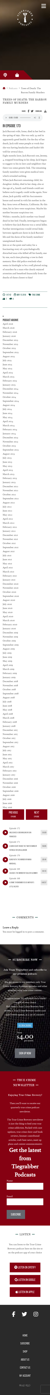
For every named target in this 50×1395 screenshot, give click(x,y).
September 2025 (11, 352)
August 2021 (9, 551)
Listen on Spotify (25, 1267)
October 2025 (9, 348)
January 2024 (9, 433)
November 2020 (10, 588)
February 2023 (10, 478)
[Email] (25, 1201)
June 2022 (7, 511)
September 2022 (11, 498)
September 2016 (11, 791)
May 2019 (7, 661)
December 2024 (10, 389)
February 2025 (10, 381)
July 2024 (7, 409)
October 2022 (9, 494)
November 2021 (10, 539)
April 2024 (8, 421)
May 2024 (7, 417)
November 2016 (10, 783)
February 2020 (10, 624)
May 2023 (7, 466)
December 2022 (10, 486)
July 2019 (7, 653)
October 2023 (9, 446)
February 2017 (10, 771)
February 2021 (10, 576)
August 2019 (9, 649)
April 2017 (8, 762)
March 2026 (9, 328)
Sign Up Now (25, 1053)
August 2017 (8, 746)
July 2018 (7, 701)
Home (25, 1335)
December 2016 (10, 779)
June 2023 (7, 462)
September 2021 (10, 547)
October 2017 (9, 738)
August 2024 (9, 405)
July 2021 (7, 555)
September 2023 (11, 450)
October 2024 (9, 397)
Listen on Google (25, 1279)
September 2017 (10, 742)
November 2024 (10, 393)
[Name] (25, 1186)
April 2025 (8, 372)
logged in (20, 932)
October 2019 (9, 641)
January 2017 (9, 775)
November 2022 (10, 490)
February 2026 (10, 332)
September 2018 (11, 693)
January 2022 (9, 531)
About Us (25, 1359)
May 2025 (7, 368)
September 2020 (11, 596)
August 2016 (9, 795)
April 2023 (8, 470)
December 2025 (10, 340)
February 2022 (10, 527)
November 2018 (10, 685)
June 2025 (7, 364)
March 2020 (9, 620)
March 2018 (8, 718)
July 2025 (7, 360)
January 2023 (9, 482)
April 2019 (8, 665)
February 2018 (10, 722)
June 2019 (7, 657)
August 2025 (9, 356)
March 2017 (8, 767)
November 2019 (10, 637)
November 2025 (10, 344)
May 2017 (7, 758)
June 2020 (7, 608)
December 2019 (10, 632)
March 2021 (8, 571)
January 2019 (9, 677)
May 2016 (7, 807)
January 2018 (9, 726)
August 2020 (9, 600)
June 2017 (7, 754)
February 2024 (10, 429)
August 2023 (9, 454)
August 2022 (9, 502)
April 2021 (8, 567)
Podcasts (13, 88)
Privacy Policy (25, 1385)
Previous (13, 815)
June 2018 (7, 706)
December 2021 (10, 535)
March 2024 (9, 425)
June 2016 (7, 803)
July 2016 (7, 799)
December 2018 (10, 681)
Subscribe (25, 1025)
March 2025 (8, 377)
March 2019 (8, 669)
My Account (25, 1375)
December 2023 (10, 437)
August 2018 (9, 697)
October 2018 (9, 689)
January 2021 (9, 580)
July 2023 (7, 458)
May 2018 (7, 710)
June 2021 (7, 559)
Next (36, 815)
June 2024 (7, 413)
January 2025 (9, 385)
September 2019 (11, 645)
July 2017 (7, 750)
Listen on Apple (25, 1292)
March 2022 (8, 523)
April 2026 (8, 324)
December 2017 (10, 730)
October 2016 (9, 787)
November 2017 (10, 734)
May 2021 (7, 563)
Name (10, 1181)
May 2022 (7, 515)
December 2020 (10, 584)
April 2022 (8, 519)
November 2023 (10, 441)
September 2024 (11, 401)
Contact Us (25, 1367)
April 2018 (8, 714)
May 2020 (8, 612)
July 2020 (7, 604)
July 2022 (7, 507)
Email (10, 1196)
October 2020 (9, 592)
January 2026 (9, 336)
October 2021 (9, 543)
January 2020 (9, 628)
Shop (25, 1351)
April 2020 (8, 616)
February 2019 (10, 673)
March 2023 (8, 474)
